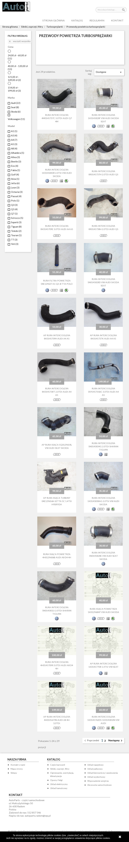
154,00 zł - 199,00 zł (14, 89)
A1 (14, 131)
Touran (16, 235)
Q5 (14, 209)
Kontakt (117, 20)
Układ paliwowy (95, 768)
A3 (14, 135)
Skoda (16, 111)
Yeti (14, 244)
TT (14, 239)
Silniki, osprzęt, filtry (59, 768)
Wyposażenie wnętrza (98, 781)
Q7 (14, 213)
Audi (15, 103)
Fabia (15, 170)
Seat (15, 107)
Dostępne (109, 72)
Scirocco (17, 218)
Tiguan (16, 226)
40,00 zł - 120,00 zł (18, 68)
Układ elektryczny (59, 784)
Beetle (16, 161)
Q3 (14, 204)
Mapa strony (17, 768)
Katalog (77, 20)
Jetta (15, 183)
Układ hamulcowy (58, 788)
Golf (15, 174)
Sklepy (14, 772)
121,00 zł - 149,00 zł (14, 78)
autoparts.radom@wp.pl (38, 815)
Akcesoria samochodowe (99, 785)
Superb (16, 222)
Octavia (17, 191)
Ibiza (15, 178)
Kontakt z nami (18, 764)
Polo (15, 200)
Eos (14, 165)
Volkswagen (16, 119)
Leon (15, 187)
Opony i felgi (56, 780)
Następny (115, 741)
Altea (15, 157)
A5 (14, 144)
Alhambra (17, 152)
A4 (14, 139)
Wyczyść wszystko (20, 41)
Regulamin (97, 20)
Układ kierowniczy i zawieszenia (102, 772)
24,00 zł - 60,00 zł (17, 57)
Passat (16, 196)
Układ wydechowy (96, 777)
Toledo (16, 231)
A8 (14, 148)
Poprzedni (91, 741)
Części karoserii (57, 764)
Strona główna (53, 20)
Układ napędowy (95, 764)
